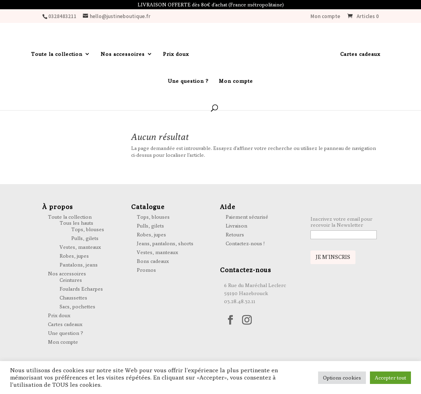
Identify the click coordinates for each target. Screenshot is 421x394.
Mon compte (325, 17)
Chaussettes (73, 297)
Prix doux (176, 54)
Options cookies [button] (342, 377)
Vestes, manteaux (80, 247)
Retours (235, 234)
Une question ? (188, 81)
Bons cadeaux (153, 261)
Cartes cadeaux (360, 54)
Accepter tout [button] (390, 377)
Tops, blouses (87, 229)
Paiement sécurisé (247, 216)
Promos (146, 270)
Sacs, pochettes (77, 306)
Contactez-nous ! (245, 243)
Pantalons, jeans (79, 264)
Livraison (236, 225)
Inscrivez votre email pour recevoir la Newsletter (341, 221)
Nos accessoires (123, 54)
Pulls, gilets (85, 238)
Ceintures (71, 280)
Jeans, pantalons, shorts (165, 243)
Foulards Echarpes (81, 288)
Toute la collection (56, 54)
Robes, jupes (74, 255)
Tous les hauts (76, 223)
